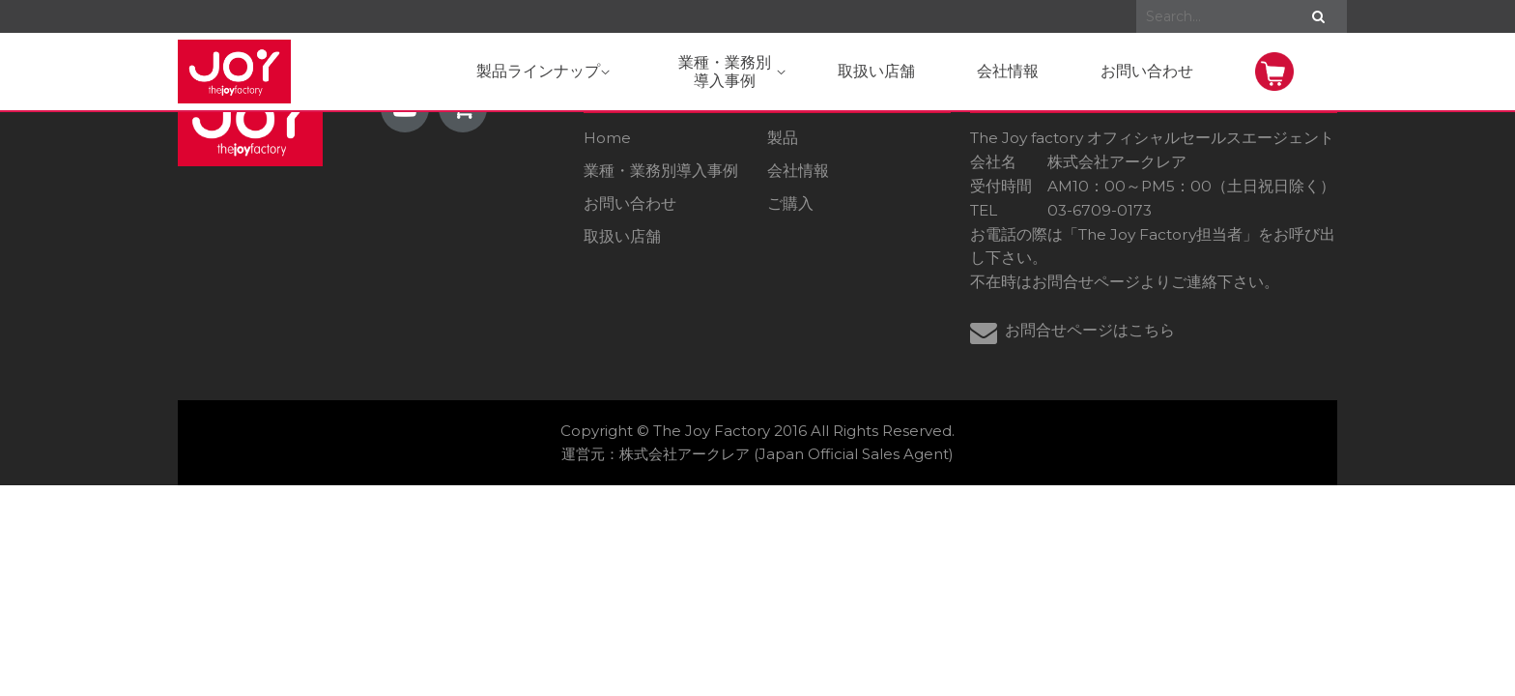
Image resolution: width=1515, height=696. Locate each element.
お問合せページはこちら (1090, 330)
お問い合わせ (1147, 71)
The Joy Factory (711, 430)
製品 (782, 138)
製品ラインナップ (543, 71)
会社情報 (1008, 71)
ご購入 (790, 203)
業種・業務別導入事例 (661, 170)
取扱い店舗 (876, 71)
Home (607, 138)
